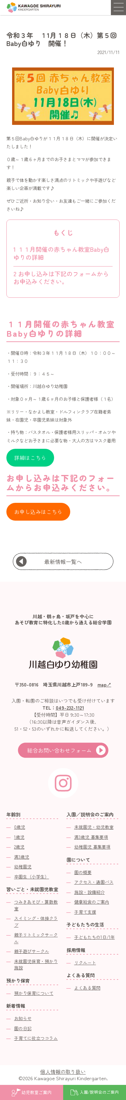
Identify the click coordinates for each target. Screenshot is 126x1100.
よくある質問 (87, 988)
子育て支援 (85, 912)
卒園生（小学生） (31, 876)
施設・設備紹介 (89, 892)
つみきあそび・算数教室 (36, 905)
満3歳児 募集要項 (91, 837)
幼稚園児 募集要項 (92, 847)
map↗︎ (104, 684)
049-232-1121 (70, 707)
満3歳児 (21, 857)
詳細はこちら (30, 458)
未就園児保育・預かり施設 (36, 964)
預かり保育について (33, 993)
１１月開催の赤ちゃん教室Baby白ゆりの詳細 (61, 253)
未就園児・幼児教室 (94, 827)
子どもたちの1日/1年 (94, 937)
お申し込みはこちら (38, 512)
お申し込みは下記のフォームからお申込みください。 (61, 277)
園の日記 (23, 1028)
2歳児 (19, 847)
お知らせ (23, 1018)
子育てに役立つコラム (36, 1038)
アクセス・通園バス (94, 882)
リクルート (85, 962)
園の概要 (83, 872)
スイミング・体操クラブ (36, 921)
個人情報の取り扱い (63, 1071)
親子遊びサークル (31, 951)
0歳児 (19, 827)
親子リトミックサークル (36, 938)
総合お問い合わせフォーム (59, 750)
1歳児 (19, 837)
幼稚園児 (23, 866)
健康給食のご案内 (91, 902)
